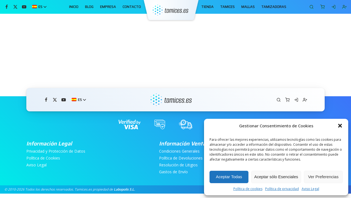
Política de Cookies (43, 158)
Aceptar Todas (229, 176)
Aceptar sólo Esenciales (276, 176)
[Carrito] (311, 7)
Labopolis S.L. (124, 189)
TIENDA (207, 7)
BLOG (89, 7)
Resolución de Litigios (178, 165)
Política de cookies (247, 188)
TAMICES (227, 7)
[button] (340, 125)
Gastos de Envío (173, 172)
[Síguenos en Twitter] (15, 7)
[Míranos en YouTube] (24, 7)
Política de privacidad (282, 188)
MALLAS (248, 7)
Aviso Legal (310, 188)
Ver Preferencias (323, 176)
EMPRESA (108, 7)
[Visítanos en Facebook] (6, 7)
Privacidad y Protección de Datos (55, 151)
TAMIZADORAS (273, 7)
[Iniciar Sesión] (333, 7)
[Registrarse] (344, 7)
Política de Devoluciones (181, 158)
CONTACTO (132, 7)
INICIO (73, 7)
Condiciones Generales (179, 151)
